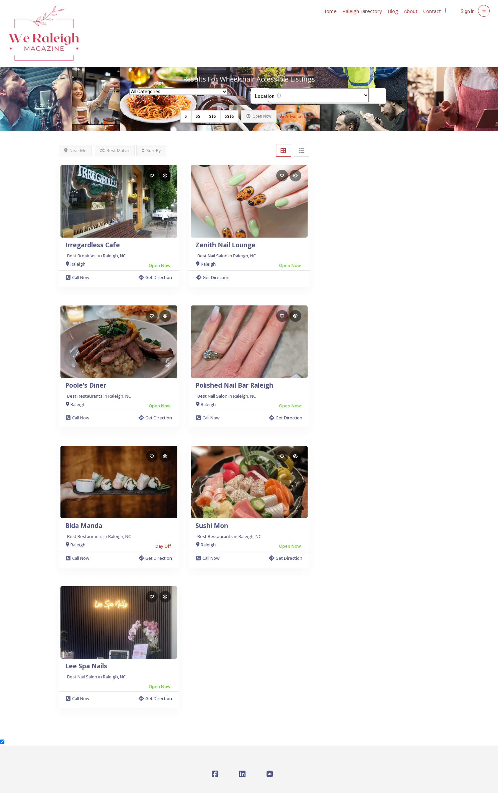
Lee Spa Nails (86, 666)
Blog (393, 11)
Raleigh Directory (362, 11)
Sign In (468, 11)
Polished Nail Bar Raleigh (234, 385)
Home (329, 11)
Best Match (114, 150)
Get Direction (155, 277)
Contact (432, 11)
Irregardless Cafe (92, 245)
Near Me (75, 150)
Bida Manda (83, 526)
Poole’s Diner (85, 385)
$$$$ (229, 116)
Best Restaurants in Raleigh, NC (99, 396)
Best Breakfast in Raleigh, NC (96, 256)
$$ (198, 116)
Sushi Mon (211, 526)
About (411, 11)
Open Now (258, 116)
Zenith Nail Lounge (225, 245)
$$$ (212, 116)
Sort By (151, 150)
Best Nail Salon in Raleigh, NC (226, 256)
